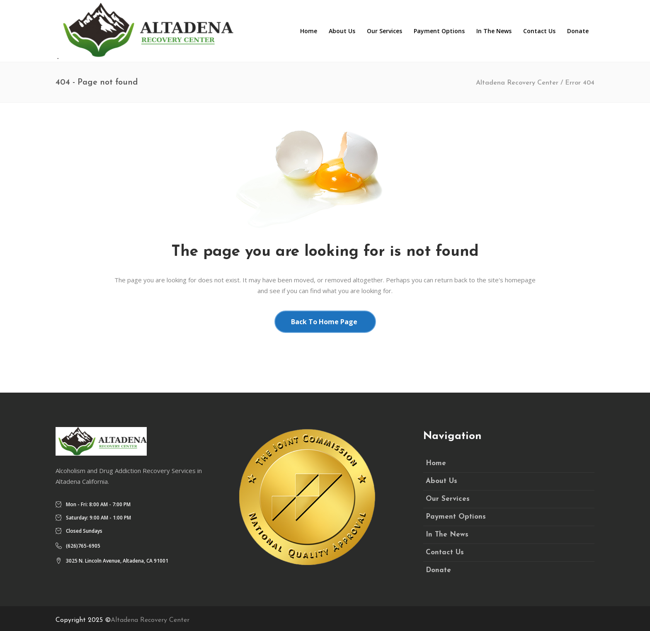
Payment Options (456, 516)
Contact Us (445, 552)
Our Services (448, 498)
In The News (447, 534)
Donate (438, 570)
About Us (441, 481)
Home (436, 463)
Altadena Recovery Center (517, 83)
